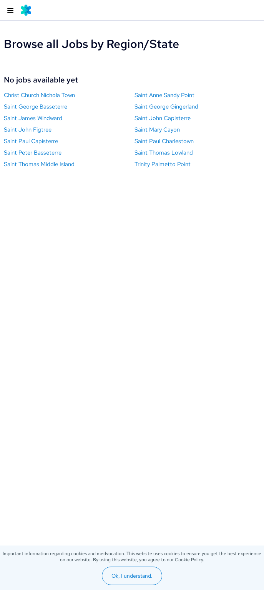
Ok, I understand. (132, 575)
